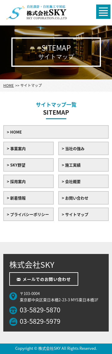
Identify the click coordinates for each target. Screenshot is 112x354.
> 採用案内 (16, 181)
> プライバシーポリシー (28, 214)
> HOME (14, 132)
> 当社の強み (73, 148)
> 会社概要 (71, 181)
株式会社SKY (49, 348)
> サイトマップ (75, 214)
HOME (8, 85)
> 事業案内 (16, 148)
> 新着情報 (16, 198)
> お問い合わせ (75, 198)
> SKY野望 (16, 165)
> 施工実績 (71, 165)
